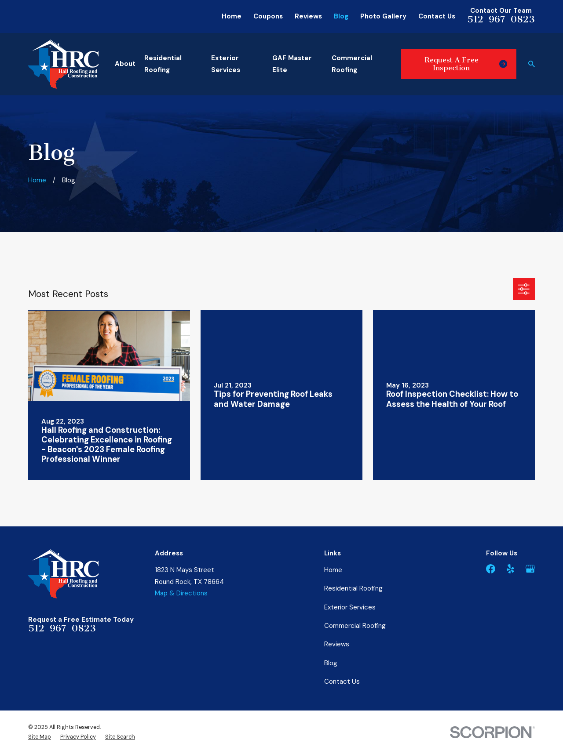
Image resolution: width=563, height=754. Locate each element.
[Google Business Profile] (530, 568)
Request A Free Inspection (465, 64)
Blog (341, 16)
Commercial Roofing (355, 625)
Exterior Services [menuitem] (225, 64)
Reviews (308, 16)
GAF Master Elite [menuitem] (292, 64)
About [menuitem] (125, 63)
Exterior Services (350, 607)
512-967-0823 (501, 19)
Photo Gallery (383, 16)
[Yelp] (510, 568)
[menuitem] (39, 737)
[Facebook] (490, 568)
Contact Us (436, 16)
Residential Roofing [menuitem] (163, 64)
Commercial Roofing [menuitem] (352, 64)
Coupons (268, 16)
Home (231, 16)
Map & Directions (181, 593)
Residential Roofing (353, 588)
